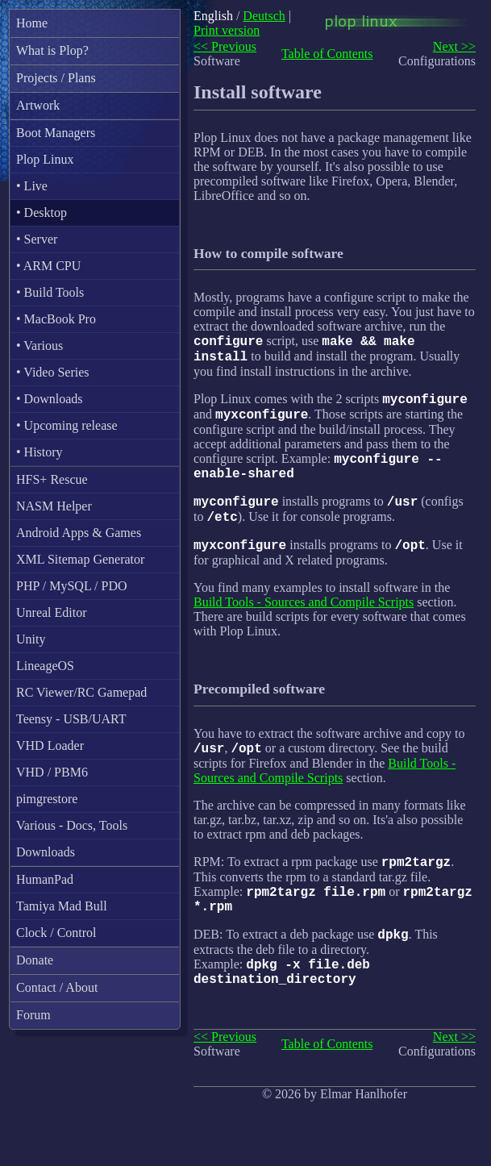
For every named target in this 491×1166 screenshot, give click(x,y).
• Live (32, 186)
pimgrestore (46, 799)
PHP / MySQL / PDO (71, 586)
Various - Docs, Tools (71, 825)
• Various (39, 345)
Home (32, 23)
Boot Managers (55, 133)
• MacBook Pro (56, 319)
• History (39, 452)
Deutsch (264, 16)
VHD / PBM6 (52, 772)
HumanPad (44, 879)
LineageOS (45, 666)
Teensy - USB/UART (71, 719)
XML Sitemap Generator (80, 559)
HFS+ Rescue (52, 479)
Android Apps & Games (78, 532)
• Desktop (41, 212)
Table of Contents (327, 53)
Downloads (45, 852)
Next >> (454, 46)
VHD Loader (50, 745)
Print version (226, 30)
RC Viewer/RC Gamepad (81, 692)
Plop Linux (45, 159)
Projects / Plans (56, 78)
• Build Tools (50, 292)
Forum (33, 1015)
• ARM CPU (48, 266)
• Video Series (52, 372)
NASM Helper (54, 506)
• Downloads (49, 399)
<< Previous (224, 46)
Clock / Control (56, 932)
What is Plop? (52, 50)
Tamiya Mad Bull (61, 906)
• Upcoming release (67, 425)
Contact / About (57, 987)
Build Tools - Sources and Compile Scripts (303, 624)
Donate (34, 960)
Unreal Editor (51, 612)
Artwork (38, 105)
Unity (30, 639)
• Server (36, 239)
